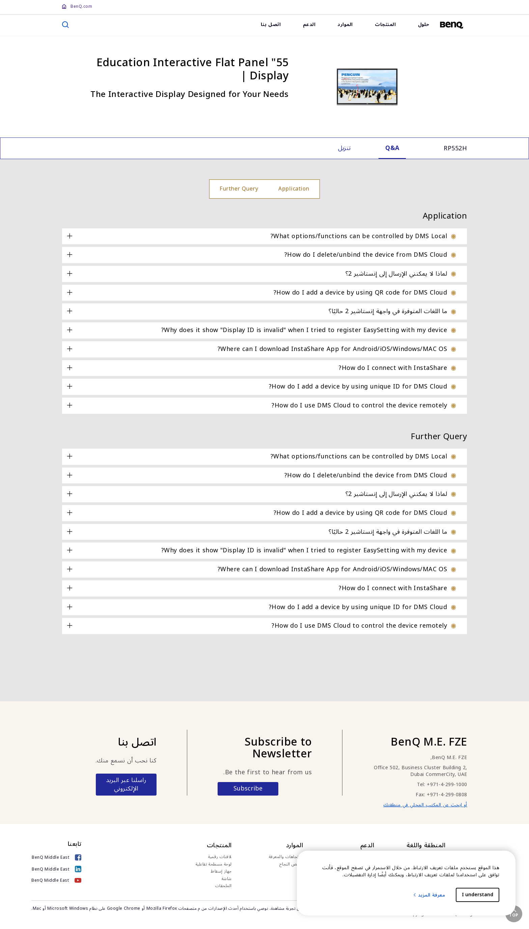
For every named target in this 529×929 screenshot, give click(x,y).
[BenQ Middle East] (56, 858)
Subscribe (247, 788)
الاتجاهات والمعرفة (286, 857)
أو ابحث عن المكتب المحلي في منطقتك (425, 805)
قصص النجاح (291, 864)
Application (293, 189)
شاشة (227, 879)
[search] (65, 24)
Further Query (239, 189)
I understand (477, 895)
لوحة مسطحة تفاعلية (214, 864)
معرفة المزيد (429, 895)
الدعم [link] (309, 24)
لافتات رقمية (220, 857)
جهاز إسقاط (221, 871)
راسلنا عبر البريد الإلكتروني (126, 784)
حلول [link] (423, 24)
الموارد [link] (345, 24)
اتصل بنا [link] (271, 24)
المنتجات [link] (385, 24)
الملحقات (223, 886)
